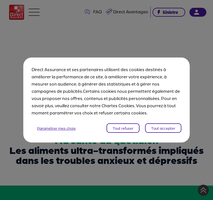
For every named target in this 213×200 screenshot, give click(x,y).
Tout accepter (163, 128)
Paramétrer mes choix (56, 128)
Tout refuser (123, 128)
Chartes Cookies (118, 105)
